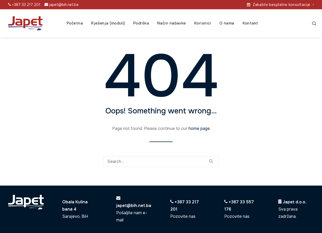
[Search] (314, 23)
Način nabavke (171, 23)
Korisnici (202, 23)
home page (199, 128)
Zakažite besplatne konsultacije (283, 4)
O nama (226, 23)
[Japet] (25, 23)
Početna (75, 23)
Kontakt (250, 23)
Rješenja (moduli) (108, 23)
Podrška (141, 23)
